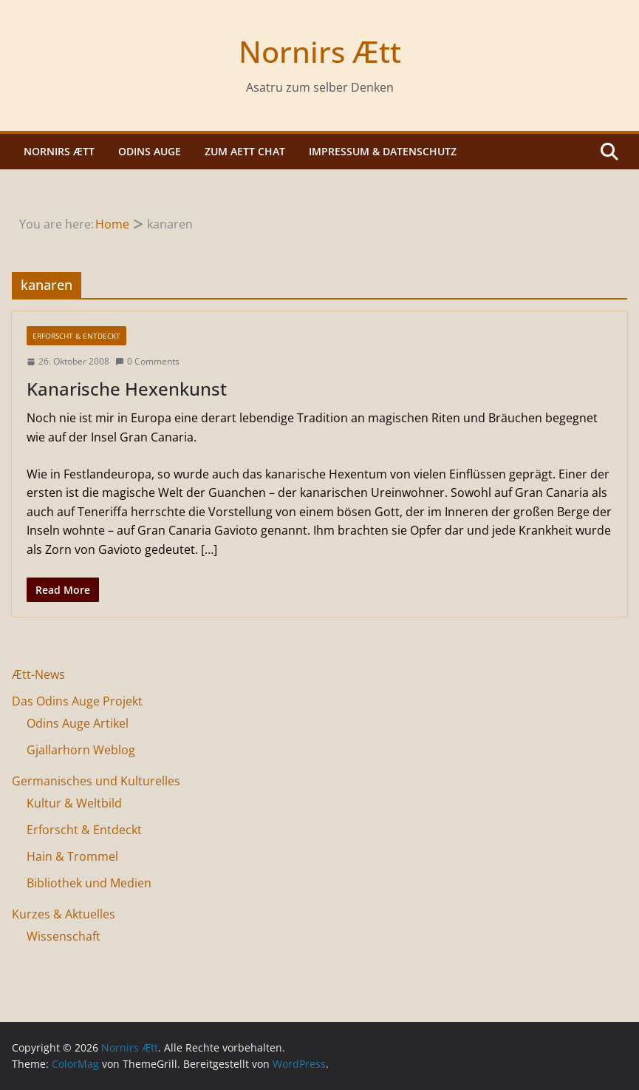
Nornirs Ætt (320, 51)
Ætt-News (38, 674)
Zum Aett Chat (245, 151)
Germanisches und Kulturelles (96, 781)
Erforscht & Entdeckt (76, 336)
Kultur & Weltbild (74, 803)
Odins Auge (149, 151)
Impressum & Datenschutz (383, 151)
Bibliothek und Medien (89, 883)
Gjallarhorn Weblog (81, 750)
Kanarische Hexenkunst (127, 388)
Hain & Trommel (72, 856)
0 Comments (147, 361)
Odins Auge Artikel (78, 723)
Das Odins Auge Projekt (77, 701)
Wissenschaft (63, 936)
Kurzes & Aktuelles (63, 914)
